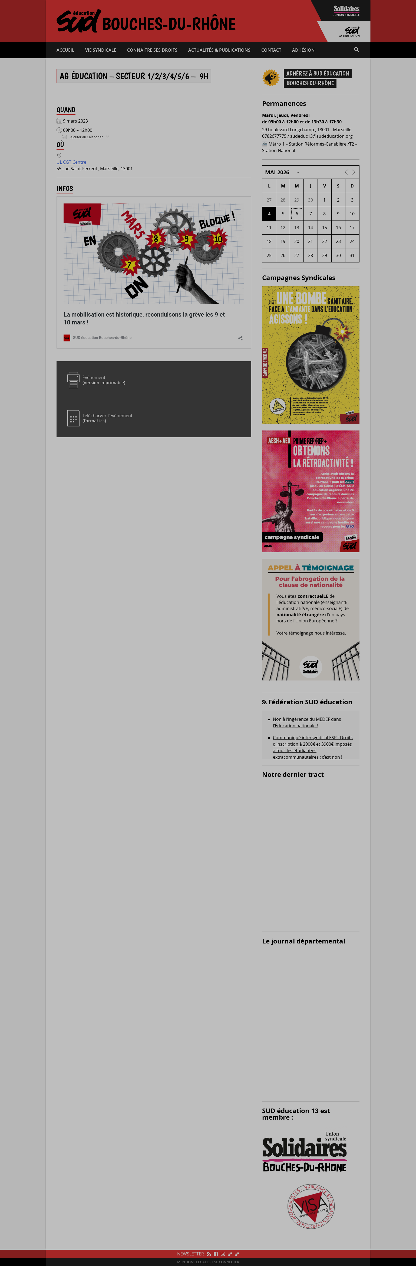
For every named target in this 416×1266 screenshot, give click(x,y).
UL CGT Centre (71, 162)
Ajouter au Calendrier (82, 136)
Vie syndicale (100, 50)
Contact (271, 50)
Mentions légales (193, 1262)
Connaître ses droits (152, 50)
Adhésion (303, 50)
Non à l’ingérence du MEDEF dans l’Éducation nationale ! (307, 722)
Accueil (65, 50)
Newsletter (190, 1254)
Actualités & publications (219, 50)
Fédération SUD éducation (310, 701)
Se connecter (226, 1262)
